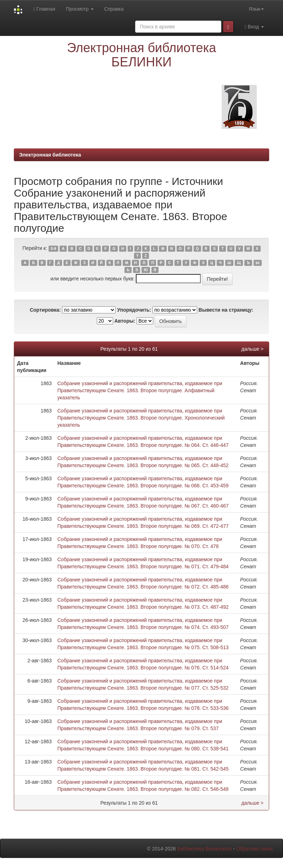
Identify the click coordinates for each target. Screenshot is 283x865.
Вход (254, 27)
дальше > (252, 349)
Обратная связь (254, 849)
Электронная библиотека (50, 155)
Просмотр (80, 9)
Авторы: (124, 321)
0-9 (53, 248)
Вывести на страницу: (226, 310)
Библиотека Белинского (204, 849)
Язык (256, 9)
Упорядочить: (134, 310)
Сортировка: (45, 310)
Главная (44, 9)
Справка (114, 9)
